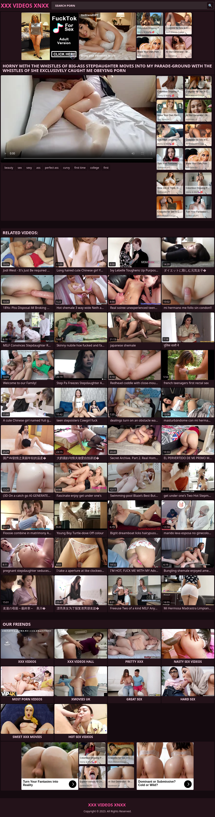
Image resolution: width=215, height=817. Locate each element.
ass (38, 167)
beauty (9, 167)
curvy (66, 167)
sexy (29, 167)
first (106, 167)
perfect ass (52, 167)
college (94, 167)
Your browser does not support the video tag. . (78, 119)
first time (80, 167)
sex (20, 167)
